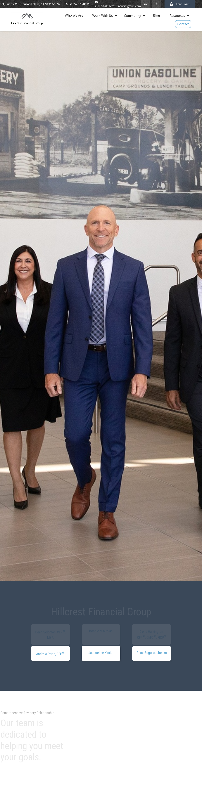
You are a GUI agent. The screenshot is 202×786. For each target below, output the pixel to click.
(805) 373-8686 (77, 4)
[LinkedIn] (145, 4)
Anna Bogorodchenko (152, 653)
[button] (74, 15)
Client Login (180, 4)
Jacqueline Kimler (101, 653)
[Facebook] (156, 4)
